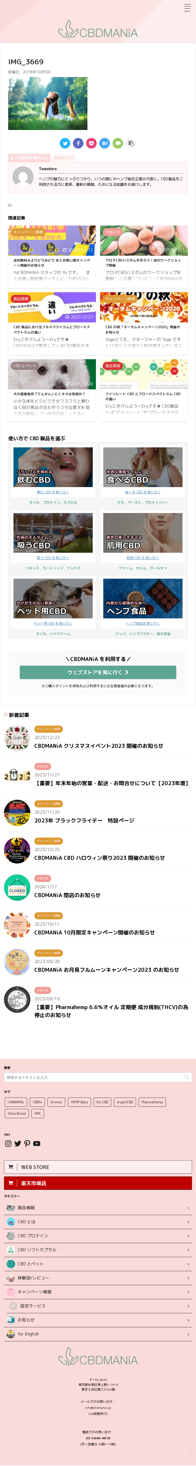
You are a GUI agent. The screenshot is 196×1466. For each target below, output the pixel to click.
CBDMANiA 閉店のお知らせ (67, 895)
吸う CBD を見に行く (53, 536)
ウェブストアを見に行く (98, 672)
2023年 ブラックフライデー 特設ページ (84, 820)
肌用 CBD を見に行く (143, 536)
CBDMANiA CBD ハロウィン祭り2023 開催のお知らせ (99, 857)
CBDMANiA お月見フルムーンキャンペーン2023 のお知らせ (106, 969)
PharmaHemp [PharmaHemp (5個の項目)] (152, 1102)
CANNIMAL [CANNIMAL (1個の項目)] (16, 1102)
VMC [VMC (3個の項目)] (37, 1113)
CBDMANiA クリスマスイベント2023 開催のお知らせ (99, 745)
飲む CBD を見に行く (53, 470)
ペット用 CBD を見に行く (53, 602)
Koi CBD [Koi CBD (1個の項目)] (102, 1102)
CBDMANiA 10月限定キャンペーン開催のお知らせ (94, 932)
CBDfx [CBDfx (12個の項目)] (37, 1102)
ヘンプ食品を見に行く (143, 602)
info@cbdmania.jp (98, 1408)
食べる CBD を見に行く (143, 470)
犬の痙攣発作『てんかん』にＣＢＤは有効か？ (49, 394)
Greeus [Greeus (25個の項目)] (56, 1102)
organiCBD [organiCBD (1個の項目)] (125, 1102)
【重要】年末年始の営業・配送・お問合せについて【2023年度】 (112, 783)
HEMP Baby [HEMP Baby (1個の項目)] (79, 1102)
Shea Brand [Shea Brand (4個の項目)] (17, 1113)
